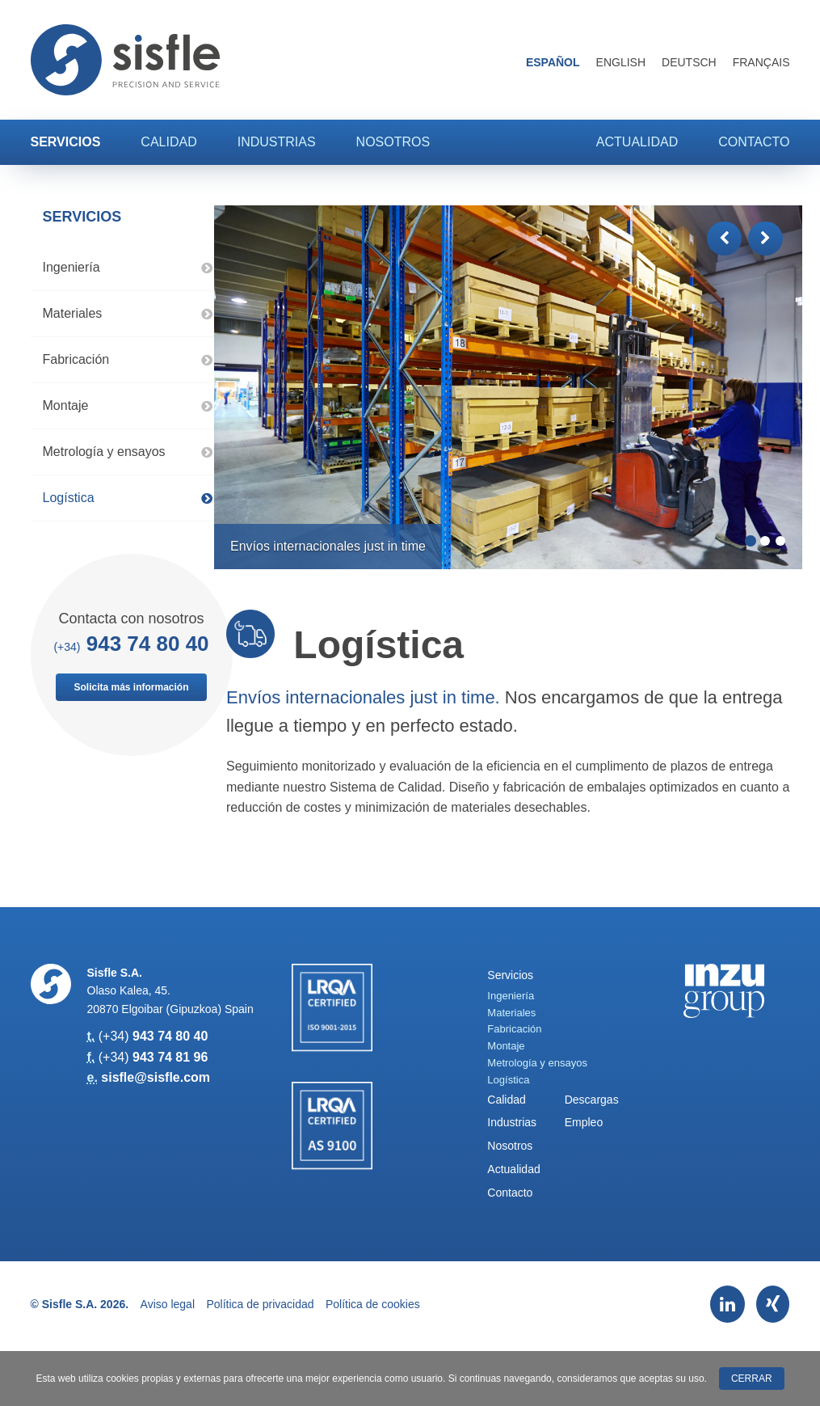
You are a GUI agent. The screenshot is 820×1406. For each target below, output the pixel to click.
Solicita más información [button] (131, 687)
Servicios (66, 142)
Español (553, 62)
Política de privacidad (259, 1304)
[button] (724, 238)
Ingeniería (127, 267)
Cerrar (751, 1378)
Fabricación (127, 359)
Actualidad (637, 142)
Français (761, 62)
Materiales (127, 313)
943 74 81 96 (170, 1057)
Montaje (127, 405)
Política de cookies (373, 1304)
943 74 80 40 (147, 643)
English (620, 62)
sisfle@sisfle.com (155, 1077)
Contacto (753, 142)
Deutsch (689, 62)
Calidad (168, 142)
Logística (127, 498)
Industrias (277, 142)
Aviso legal (168, 1304)
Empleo (584, 1122)
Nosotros (393, 142)
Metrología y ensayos (127, 451)
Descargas (592, 1099)
